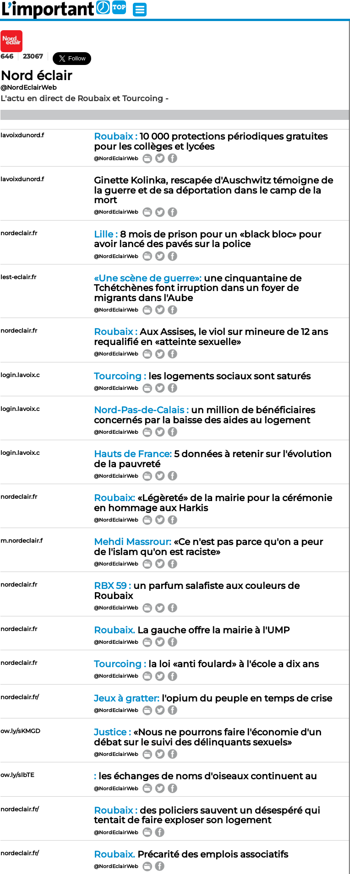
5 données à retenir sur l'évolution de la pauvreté (213, 458)
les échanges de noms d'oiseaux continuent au (205, 776)
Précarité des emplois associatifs (191, 854)
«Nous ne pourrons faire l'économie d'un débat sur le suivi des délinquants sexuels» (208, 737)
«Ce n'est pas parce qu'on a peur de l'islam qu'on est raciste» (208, 546)
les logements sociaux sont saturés (202, 376)
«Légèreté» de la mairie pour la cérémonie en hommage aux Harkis (213, 502)
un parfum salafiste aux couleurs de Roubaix (197, 590)
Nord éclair (36, 75)
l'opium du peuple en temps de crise (213, 698)
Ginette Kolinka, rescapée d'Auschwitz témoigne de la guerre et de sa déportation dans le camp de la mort (213, 190)
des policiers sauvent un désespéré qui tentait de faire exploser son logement (207, 815)
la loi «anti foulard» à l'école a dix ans (206, 663)
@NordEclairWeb (28, 87)
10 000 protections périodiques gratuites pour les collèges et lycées (211, 141)
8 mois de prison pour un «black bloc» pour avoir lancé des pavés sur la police (207, 239)
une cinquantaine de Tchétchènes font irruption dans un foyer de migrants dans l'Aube (197, 288)
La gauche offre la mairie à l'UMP (192, 630)
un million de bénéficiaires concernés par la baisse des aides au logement (204, 415)
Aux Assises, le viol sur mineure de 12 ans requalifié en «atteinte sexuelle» (211, 336)
